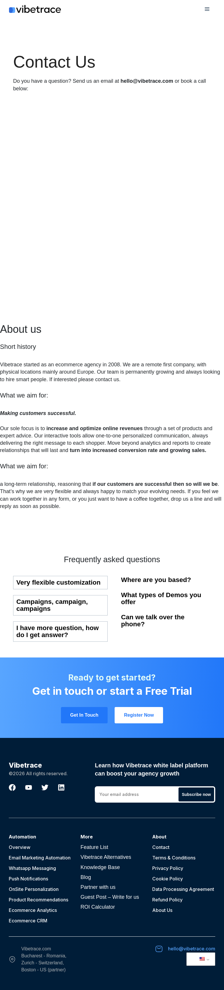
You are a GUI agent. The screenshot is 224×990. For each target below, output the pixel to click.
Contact (160, 847)
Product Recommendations (38, 900)
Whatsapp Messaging (32, 868)
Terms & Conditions (173, 858)
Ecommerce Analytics (33, 910)
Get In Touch (84, 715)
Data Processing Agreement (183, 889)
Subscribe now (196, 794)
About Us (162, 910)
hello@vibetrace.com (191, 949)
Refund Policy (167, 900)
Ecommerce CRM (28, 921)
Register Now (139, 715)
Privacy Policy (167, 868)
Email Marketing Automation (40, 858)
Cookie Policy (167, 879)
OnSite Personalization (34, 889)
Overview (19, 847)
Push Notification (27, 879)
